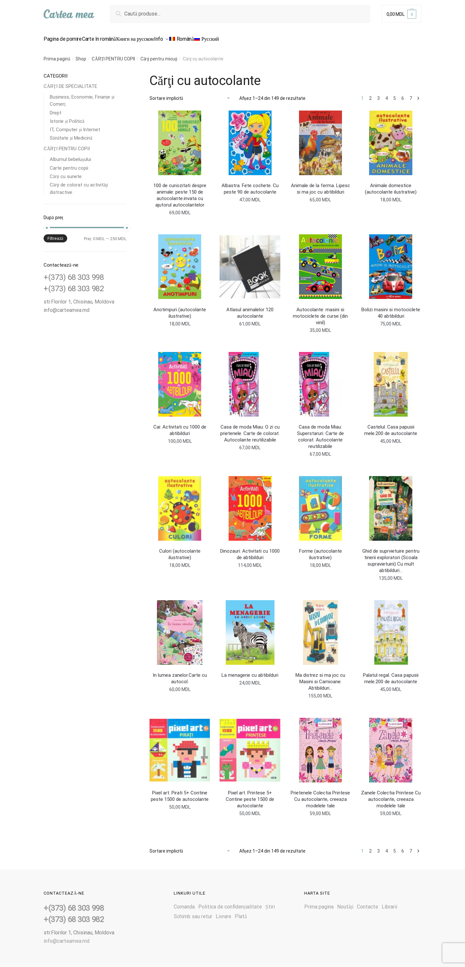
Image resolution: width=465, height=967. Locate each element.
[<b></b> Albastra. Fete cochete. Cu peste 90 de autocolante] (250, 139)
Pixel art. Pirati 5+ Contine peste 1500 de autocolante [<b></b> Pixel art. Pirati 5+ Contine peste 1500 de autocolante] (180, 792)
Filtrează (55, 234)
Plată (241, 912)
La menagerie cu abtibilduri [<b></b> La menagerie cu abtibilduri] (250, 671)
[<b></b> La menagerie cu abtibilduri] (250, 628)
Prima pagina (319, 903)
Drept (55, 109)
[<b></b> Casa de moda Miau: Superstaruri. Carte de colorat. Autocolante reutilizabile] (320, 380)
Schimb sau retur (193, 912)
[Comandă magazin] (192, 94)
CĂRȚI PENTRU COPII (113, 55)
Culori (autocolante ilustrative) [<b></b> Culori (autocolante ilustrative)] (180, 550)
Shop (81, 55)
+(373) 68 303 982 (74, 284)
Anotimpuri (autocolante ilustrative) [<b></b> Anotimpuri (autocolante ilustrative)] (179, 309)
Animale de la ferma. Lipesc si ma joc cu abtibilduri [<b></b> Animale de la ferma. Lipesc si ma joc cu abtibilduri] (320, 185)
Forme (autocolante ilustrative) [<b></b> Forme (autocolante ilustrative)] (320, 550)
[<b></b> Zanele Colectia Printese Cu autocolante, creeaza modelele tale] (390, 746)
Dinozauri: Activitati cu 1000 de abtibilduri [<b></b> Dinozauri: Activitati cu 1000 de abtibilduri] (250, 550)
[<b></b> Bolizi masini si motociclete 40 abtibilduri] (390, 262)
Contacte (367, 903)
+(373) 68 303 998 (74, 273)
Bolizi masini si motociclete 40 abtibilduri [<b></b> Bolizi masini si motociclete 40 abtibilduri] (390, 309)
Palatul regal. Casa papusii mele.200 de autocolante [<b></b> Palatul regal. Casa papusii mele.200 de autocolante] (390, 674)
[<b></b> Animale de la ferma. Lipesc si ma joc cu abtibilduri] (320, 139)
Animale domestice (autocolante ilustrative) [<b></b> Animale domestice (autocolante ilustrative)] (391, 185)
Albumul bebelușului (70, 155)
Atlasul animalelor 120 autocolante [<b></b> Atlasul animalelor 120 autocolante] (250, 309)
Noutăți (345, 903)
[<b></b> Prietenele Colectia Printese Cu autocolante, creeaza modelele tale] (320, 746)
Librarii (389, 903)
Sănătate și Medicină (71, 134)
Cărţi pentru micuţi (158, 55)
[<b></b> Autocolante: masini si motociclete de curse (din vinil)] (320, 262)
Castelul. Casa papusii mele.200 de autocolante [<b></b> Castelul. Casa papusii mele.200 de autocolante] (390, 426)
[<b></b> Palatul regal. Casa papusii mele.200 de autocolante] (390, 628)
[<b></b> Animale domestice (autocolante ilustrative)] (390, 139)
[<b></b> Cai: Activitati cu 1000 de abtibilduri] (180, 380)
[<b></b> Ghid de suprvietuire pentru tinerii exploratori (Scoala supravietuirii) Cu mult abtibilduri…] (390, 504)
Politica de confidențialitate (230, 903)
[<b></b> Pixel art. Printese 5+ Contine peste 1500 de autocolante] (250, 746)
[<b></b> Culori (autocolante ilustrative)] (180, 504)
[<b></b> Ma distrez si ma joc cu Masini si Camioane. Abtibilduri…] (320, 628)
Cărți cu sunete (66, 172)
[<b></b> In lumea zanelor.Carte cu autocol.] (180, 628)
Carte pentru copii (69, 164)
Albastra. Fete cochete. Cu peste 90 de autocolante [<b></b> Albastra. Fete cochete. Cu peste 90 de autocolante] (250, 185)
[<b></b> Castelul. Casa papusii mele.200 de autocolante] (390, 380)
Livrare (223, 912)
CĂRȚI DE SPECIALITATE (70, 82)
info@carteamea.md (66, 306)
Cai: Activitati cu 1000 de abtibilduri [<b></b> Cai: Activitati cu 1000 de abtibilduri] (179, 426)
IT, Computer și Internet (75, 126)
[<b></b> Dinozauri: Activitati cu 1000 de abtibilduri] (250, 504)
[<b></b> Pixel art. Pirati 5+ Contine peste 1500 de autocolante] (180, 746)
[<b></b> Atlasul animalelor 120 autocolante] (250, 262)
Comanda (184, 903)
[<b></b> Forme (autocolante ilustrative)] (320, 504)
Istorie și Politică (67, 117)
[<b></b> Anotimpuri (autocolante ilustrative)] (180, 262)
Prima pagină (57, 55)
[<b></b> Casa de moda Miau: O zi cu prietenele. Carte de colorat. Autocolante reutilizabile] (250, 380)
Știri (270, 903)
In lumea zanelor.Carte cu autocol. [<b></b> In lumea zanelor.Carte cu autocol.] (180, 674)
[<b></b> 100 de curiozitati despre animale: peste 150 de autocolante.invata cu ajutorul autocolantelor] (180, 139)
